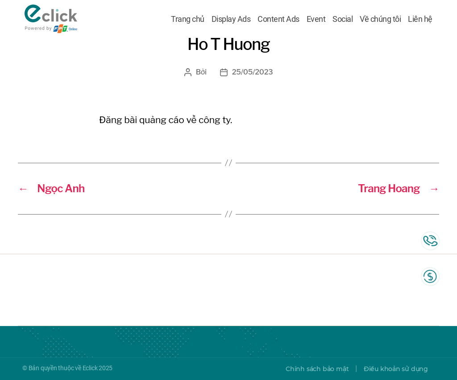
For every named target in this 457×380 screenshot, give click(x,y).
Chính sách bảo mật (317, 369)
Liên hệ (420, 19)
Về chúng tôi (380, 19)
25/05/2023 (252, 72)
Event (316, 19)
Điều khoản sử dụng (396, 369)
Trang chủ (187, 19)
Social (342, 19)
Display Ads (231, 19)
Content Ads (278, 19)
